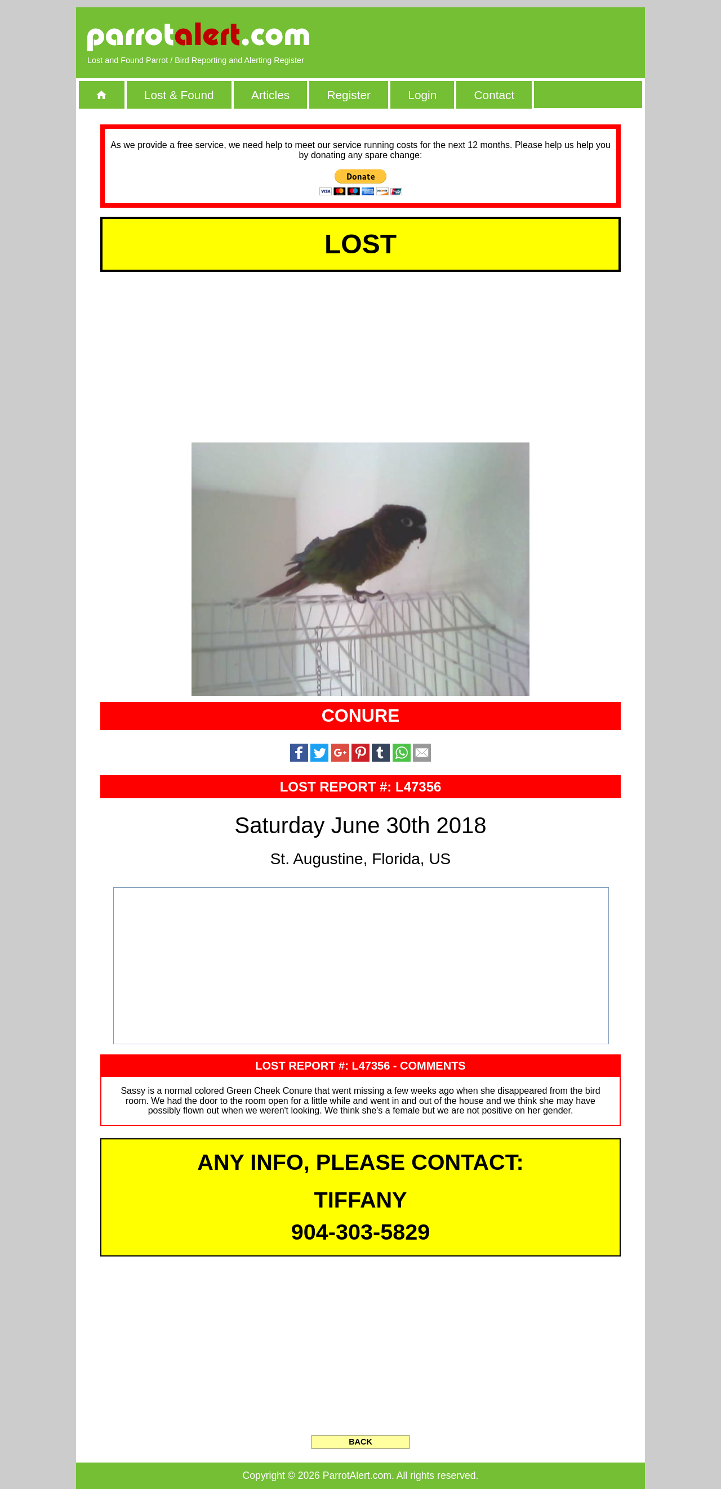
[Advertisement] (504, 36)
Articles (270, 94)
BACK (360, 1441)
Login (422, 94)
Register (348, 94)
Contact (494, 94)
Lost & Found (179, 94)
